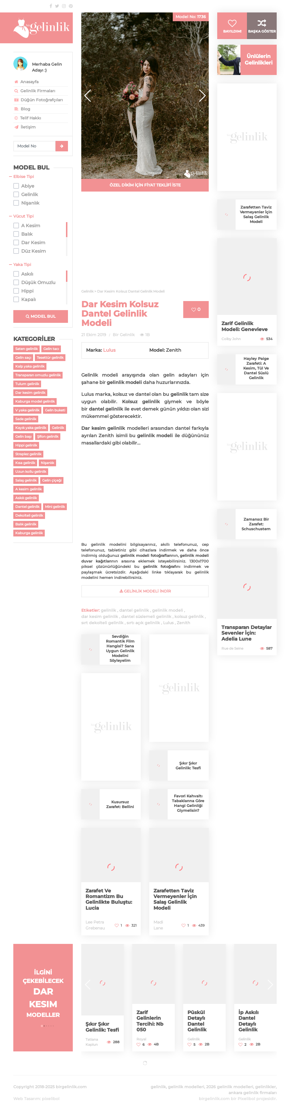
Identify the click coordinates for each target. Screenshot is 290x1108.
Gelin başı (23, 436)
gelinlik (108, 610)
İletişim (24, 127)
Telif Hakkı (27, 118)
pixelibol (50, 1091)
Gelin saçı (23, 357)
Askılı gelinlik (26, 498)
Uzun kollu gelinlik (30, 471)
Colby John (231, 345)
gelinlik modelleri (186, 1080)
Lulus (109, 350)
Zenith (183, 622)
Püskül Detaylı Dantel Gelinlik (197, 1021)
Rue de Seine (232, 655)
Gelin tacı (51, 349)
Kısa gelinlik (25, 463)
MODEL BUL (41, 316)
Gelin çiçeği (51, 480)
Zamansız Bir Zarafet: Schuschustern (256, 530)
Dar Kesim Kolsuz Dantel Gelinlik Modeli (119, 313)
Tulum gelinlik (27, 384)
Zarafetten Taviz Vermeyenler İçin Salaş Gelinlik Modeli (175, 899)
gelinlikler (265, 1080)
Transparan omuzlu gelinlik (38, 375)
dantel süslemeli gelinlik (146, 616)
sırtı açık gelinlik (143, 622)
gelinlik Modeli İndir (145, 591)
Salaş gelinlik (26, 480)
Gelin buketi (55, 410)
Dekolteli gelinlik (29, 515)
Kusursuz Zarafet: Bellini (120, 804)
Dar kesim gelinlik (30, 392)
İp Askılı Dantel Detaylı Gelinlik (248, 1021)
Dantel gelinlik (27, 506)
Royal (141, 1039)
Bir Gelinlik (124, 334)
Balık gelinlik (25, 524)
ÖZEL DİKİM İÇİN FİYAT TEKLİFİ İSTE (145, 185)
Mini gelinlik (55, 506)
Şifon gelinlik (47, 436)
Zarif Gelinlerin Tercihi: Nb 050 (151, 1021)
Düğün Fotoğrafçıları (38, 99)
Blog (21, 108)
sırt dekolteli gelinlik (102, 622)
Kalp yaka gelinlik (29, 366)
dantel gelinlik (134, 610)
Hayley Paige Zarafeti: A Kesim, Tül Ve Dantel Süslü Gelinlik (256, 374)
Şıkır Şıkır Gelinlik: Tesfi (188, 765)
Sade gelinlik (25, 419)
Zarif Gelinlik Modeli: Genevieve (245, 333)
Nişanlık (47, 463)
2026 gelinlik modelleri (229, 1080)
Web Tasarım (26, 1091)
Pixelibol (246, 1091)
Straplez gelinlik (28, 454)
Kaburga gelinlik (29, 533)
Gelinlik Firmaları (34, 90)
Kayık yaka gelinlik (30, 428)
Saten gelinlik (26, 349)
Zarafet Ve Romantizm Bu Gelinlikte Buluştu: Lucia (110, 899)
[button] (202, 95)
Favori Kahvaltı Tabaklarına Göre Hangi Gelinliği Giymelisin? (188, 803)
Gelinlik (58, 428)
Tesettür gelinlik (50, 357)
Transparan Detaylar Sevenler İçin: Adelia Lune (244, 640)
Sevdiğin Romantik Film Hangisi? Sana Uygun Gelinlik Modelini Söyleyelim (120, 648)
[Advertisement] (145, 243)
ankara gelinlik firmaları (253, 1085)
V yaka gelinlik (27, 410)
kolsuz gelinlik (189, 616)
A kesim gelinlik (28, 489)
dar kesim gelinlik (99, 616)
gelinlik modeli (167, 610)
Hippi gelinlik (26, 445)
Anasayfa (26, 81)
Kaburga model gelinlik (35, 401)
